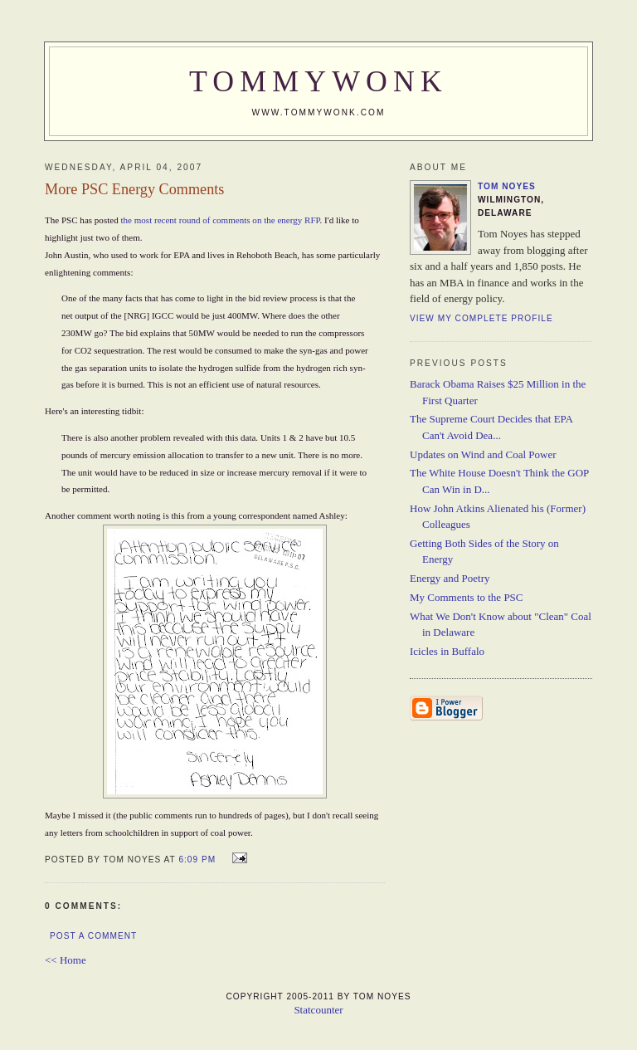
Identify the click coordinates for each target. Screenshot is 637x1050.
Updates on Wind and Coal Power (483, 454)
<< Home (65, 960)
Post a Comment (93, 935)
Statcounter (318, 1010)
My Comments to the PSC (466, 597)
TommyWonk (318, 81)
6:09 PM (197, 859)
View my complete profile (481, 318)
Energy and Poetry (450, 578)
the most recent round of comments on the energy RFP (219, 220)
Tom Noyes (507, 186)
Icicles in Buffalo (447, 651)
